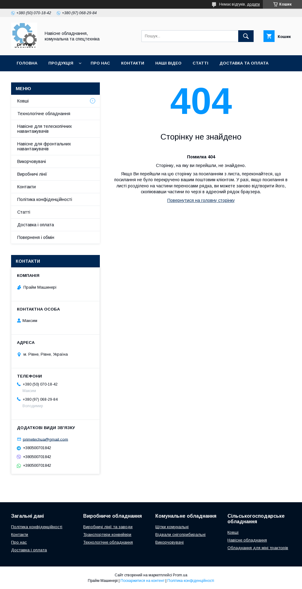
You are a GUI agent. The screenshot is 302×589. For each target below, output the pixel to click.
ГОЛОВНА (27, 63)
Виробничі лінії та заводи (108, 526)
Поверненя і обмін (35, 237)
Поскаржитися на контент (142, 581)
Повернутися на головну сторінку (201, 200)
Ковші (23, 100)
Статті (23, 212)
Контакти (26, 186)
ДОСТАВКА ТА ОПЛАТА (243, 63)
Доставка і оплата (35, 224)
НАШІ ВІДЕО (168, 63)
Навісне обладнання (247, 540)
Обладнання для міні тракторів (257, 547)
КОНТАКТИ (132, 63)
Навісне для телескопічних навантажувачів (44, 129)
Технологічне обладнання (43, 113)
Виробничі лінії (32, 174)
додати (253, 4)
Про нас (19, 542)
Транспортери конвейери (107, 534)
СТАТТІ (200, 63)
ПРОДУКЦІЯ (60, 63)
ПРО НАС (100, 63)
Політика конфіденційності (44, 199)
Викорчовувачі (31, 161)
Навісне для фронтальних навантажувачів (44, 146)
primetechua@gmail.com (45, 439)
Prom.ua (180, 575)
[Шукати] (246, 36)
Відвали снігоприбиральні (180, 534)
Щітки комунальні (172, 526)
